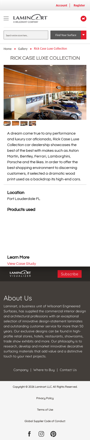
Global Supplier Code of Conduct (44, 421)
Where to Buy (44, 370)
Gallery (23, 49)
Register (79, 5)
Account (61, 5)
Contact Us (68, 370)
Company (21, 370)
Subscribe (69, 274)
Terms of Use (45, 409)
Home (8, 49)
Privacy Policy (45, 398)
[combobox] (26, 35)
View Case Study (21, 264)
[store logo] (34, 18)
